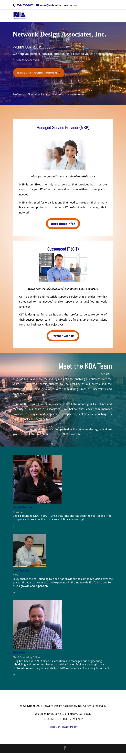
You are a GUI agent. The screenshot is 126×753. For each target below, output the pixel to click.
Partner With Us (63, 336)
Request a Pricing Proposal (38, 71)
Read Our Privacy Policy (62, 727)
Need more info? (63, 224)
